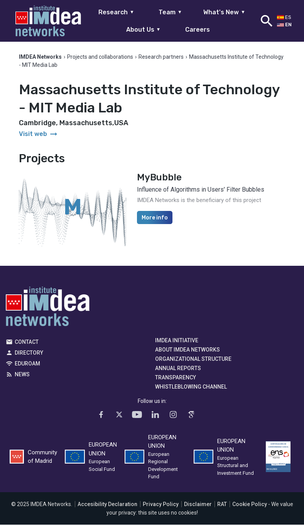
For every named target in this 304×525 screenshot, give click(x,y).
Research (116, 12)
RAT (222, 504)
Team (170, 12)
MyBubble (159, 177)
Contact (27, 342)
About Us (143, 29)
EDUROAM (27, 364)
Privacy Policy (161, 504)
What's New (224, 12)
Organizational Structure (193, 359)
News (22, 375)
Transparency (175, 378)
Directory (29, 353)
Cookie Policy (249, 504)
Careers (197, 29)
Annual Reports (178, 368)
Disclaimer (198, 504)
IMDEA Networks (48, 308)
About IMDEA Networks (187, 350)
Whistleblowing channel (191, 387)
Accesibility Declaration (107, 504)
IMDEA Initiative (176, 341)
